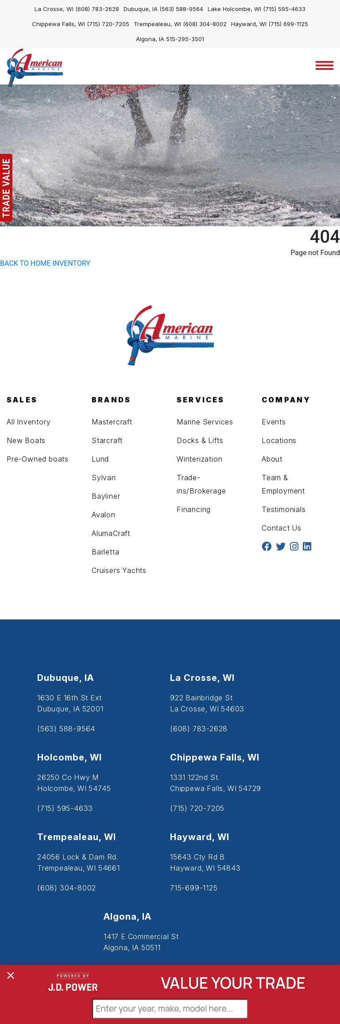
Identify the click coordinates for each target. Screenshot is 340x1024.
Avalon (104, 514)
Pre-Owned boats (38, 459)
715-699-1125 (194, 887)
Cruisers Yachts (119, 570)
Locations (279, 440)
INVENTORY (71, 263)
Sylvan (104, 477)
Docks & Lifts (200, 440)
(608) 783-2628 (97, 8)
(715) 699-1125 (288, 23)
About (272, 459)
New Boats (26, 440)
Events (274, 421)
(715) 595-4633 (284, 8)
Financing (194, 509)
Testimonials (284, 509)
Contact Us (281, 527)
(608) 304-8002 (205, 23)
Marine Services (205, 421)
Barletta (105, 551)
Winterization (199, 459)
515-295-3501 (185, 38)
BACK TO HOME (25, 263)
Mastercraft (112, 421)
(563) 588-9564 (181, 8)
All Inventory (28, 421)
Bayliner (106, 496)
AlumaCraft (111, 533)
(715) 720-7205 (108, 23)
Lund (100, 459)
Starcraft (107, 440)
